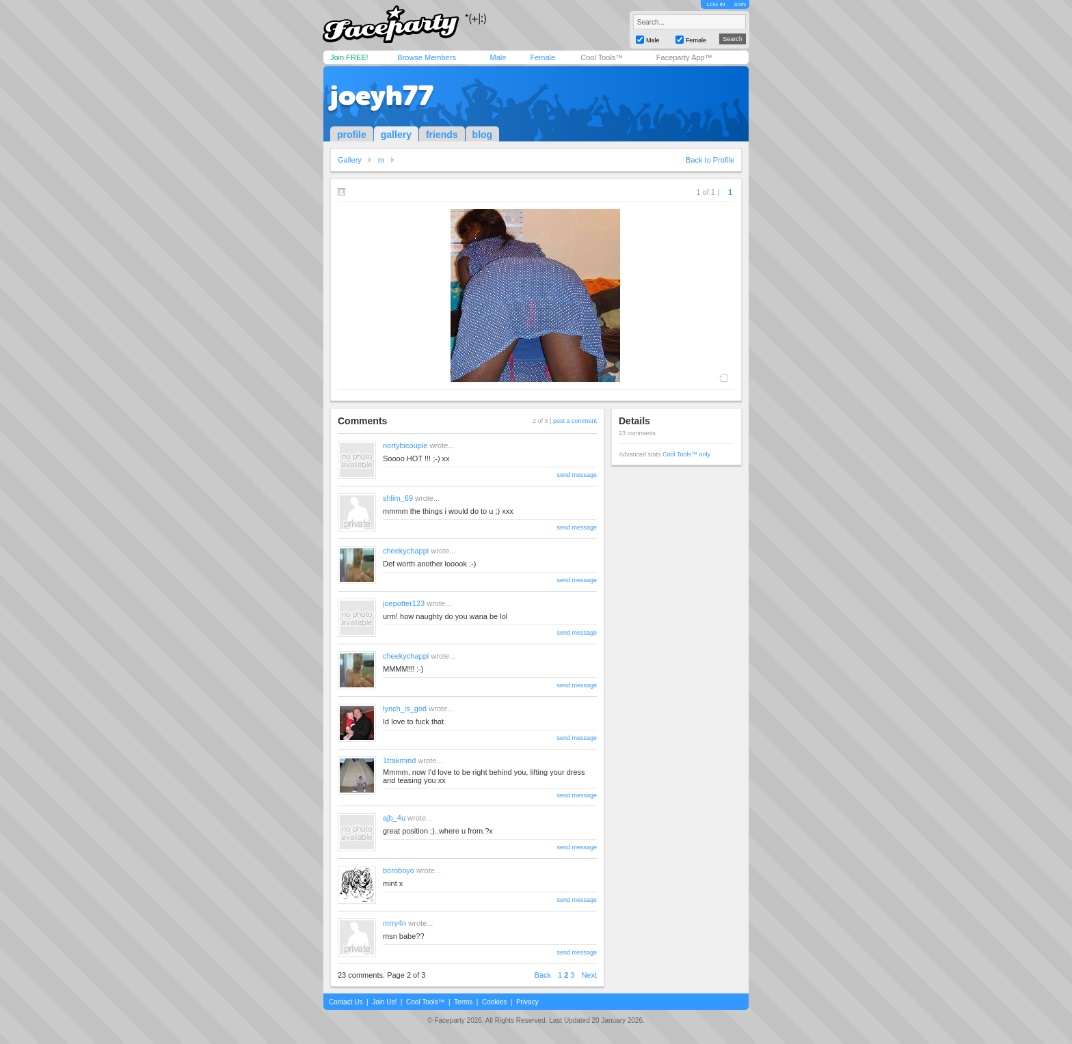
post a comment (575, 420)
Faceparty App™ (684, 57)
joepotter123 (404, 603)
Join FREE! (349, 57)
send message (577, 474)
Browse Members (426, 57)
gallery (396, 134)
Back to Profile (710, 160)
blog (482, 134)
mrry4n (394, 923)
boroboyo (398, 870)
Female (542, 57)
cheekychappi (406, 551)
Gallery (350, 160)
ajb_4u (394, 818)
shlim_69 (398, 498)
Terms (463, 1002)
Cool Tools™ (601, 57)
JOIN (740, 4)
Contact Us (345, 1002)
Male (498, 57)
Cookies (494, 1002)
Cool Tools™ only (686, 454)
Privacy (527, 1002)
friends (442, 134)
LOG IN (715, 4)
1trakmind (399, 760)
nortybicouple (405, 445)
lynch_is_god (405, 708)
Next (589, 975)
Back (543, 975)
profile (351, 134)
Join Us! (384, 1002)
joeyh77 (381, 95)
